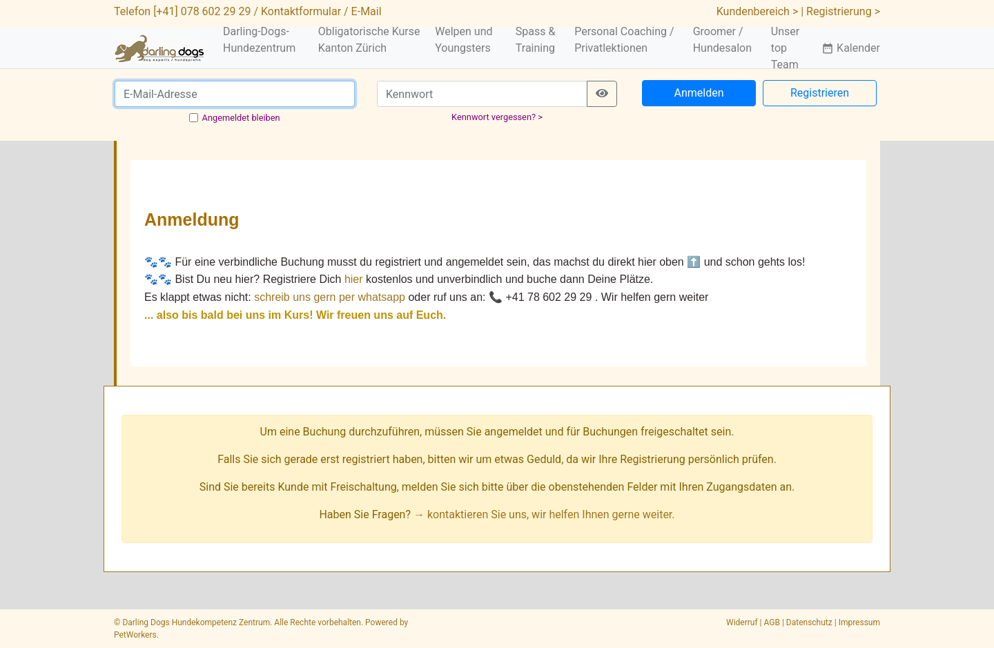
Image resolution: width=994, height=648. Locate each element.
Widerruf (742, 622)
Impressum (859, 622)
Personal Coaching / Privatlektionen (624, 40)
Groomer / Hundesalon (722, 40)
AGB (772, 622)
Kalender (850, 48)
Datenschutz (809, 622)
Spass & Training (536, 40)
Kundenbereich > (758, 11)
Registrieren (819, 92)
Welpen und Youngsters (463, 40)
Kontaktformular (301, 11)
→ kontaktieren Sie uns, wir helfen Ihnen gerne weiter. (544, 514)
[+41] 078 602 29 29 (202, 11)
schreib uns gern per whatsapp (329, 297)
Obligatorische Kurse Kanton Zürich (369, 40)
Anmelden (698, 92)
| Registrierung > (840, 11)
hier (353, 279)
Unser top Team (785, 48)
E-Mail (366, 11)
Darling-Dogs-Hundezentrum (259, 40)
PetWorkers (135, 635)
